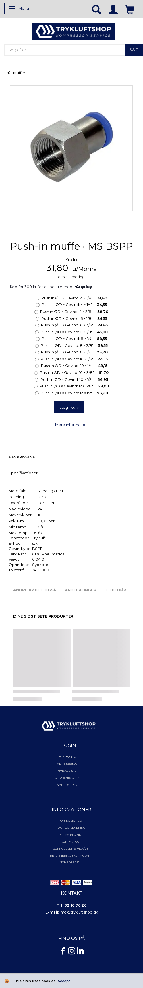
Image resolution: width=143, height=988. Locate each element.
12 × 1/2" (74, 393)
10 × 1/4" (74, 365)
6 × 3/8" (74, 325)
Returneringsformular (70, 855)
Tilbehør (115, 590)
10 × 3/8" (74, 372)
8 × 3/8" (74, 345)
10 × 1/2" (74, 379)
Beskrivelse (22, 457)
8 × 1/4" (74, 338)
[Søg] (134, 50)
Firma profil (70, 834)
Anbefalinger (80, 590)
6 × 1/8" (74, 318)
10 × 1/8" (74, 359)
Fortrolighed (70, 821)
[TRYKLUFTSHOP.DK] (73, 31)
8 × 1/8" (74, 332)
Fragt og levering (70, 828)
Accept (63, 981)
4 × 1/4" (74, 304)
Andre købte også (34, 590)
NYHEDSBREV (70, 862)
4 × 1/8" (74, 298)
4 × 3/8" (74, 311)
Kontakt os (70, 842)
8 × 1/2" (74, 352)
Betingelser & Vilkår (70, 849)
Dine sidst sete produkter (43, 616)
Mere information (71, 424)
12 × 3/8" (74, 386)
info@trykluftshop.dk (79, 912)
